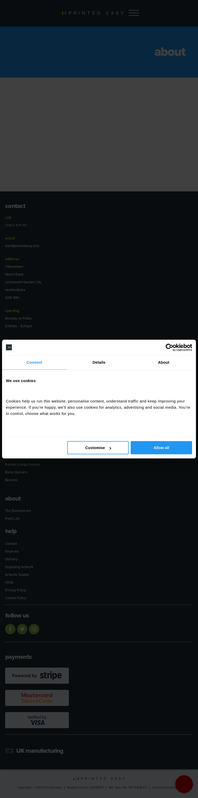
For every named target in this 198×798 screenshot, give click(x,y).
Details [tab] (99, 362)
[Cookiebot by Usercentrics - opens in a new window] (169, 347)
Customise (98, 447)
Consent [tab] (34, 362)
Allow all (161, 447)
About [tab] (163, 362)
